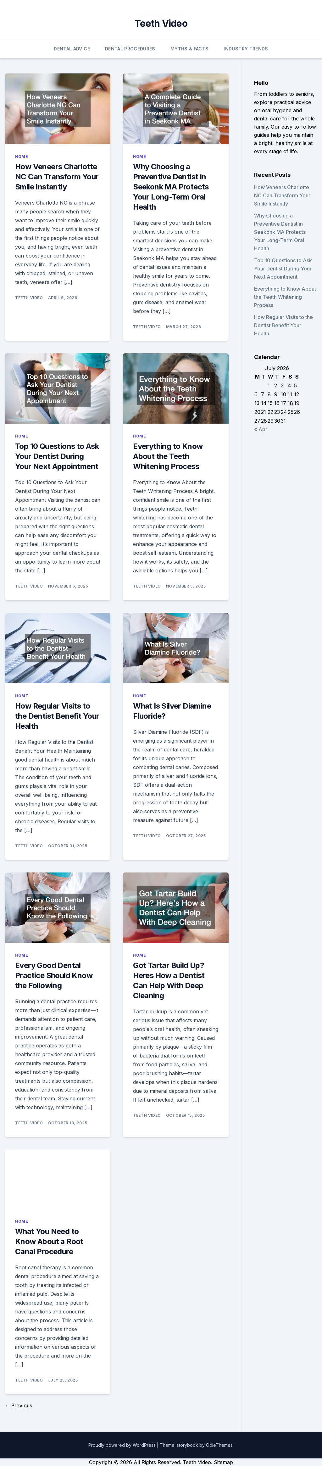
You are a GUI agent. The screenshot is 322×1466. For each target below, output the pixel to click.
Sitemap (223, 1462)
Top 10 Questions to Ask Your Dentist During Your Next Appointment (57, 456)
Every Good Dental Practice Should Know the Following (53, 975)
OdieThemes (219, 1445)
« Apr (260, 429)
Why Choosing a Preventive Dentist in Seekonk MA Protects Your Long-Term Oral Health (171, 186)
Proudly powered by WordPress (122, 1445)
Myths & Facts (189, 48)
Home (21, 156)
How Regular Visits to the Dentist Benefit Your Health (57, 716)
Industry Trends (246, 48)
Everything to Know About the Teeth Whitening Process (168, 456)
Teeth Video (161, 23)
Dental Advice (72, 48)
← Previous (18, 1405)
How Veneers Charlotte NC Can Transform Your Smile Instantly (56, 176)
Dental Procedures (130, 48)
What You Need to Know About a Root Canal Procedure (49, 1241)
